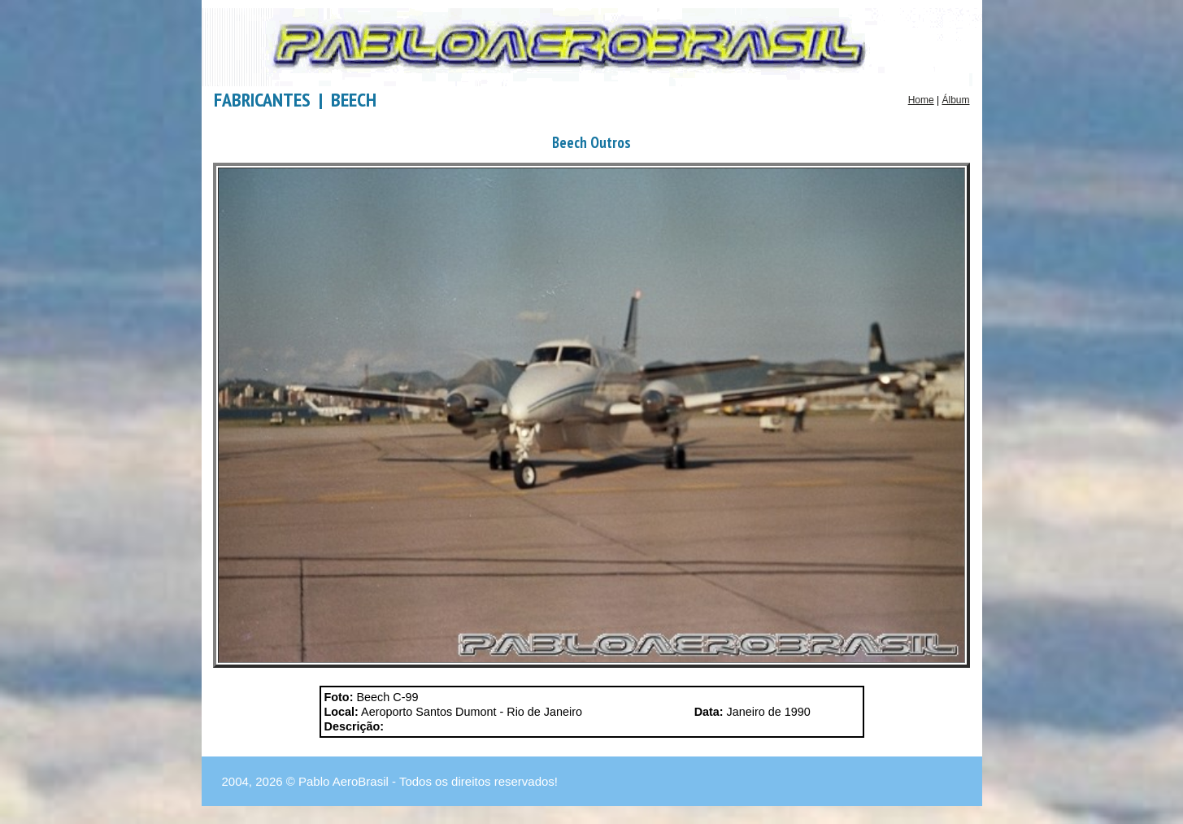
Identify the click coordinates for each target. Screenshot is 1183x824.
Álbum (955, 100)
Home (921, 100)
